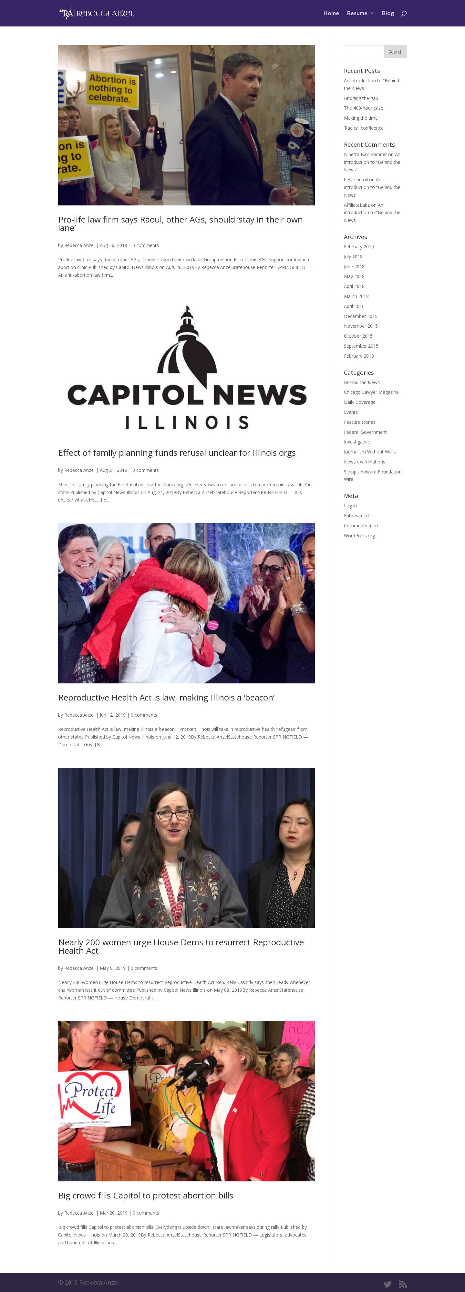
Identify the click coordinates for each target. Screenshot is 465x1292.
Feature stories (360, 422)
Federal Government (365, 432)
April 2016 (354, 306)
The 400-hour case (363, 108)
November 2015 (361, 326)
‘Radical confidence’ (364, 128)
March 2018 (356, 296)
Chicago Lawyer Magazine (371, 392)
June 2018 (354, 266)
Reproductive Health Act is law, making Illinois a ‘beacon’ (166, 697)
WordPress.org (359, 535)
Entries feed (356, 515)
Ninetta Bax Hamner (365, 154)
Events (351, 412)
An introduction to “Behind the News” (372, 162)
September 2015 (361, 346)
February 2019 (359, 246)
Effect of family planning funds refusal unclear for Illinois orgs (177, 452)
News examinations (364, 462)
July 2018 (353, 256)
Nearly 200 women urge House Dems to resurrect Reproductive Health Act (181, 946)
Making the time (361, 118)
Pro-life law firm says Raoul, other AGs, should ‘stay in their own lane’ (180, 224)
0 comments (145, 245)
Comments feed (361, 525)
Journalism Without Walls (370, 452)
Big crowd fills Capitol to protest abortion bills (145, 1195)
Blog (388, 13)
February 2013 (359, 356)
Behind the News (362, 382)
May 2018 (354, 276)
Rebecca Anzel (79, 245)
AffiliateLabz (357, 205)
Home (331, 13)
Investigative (357, 442)
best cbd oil (356, 179)
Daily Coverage (360, 402)
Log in (350, 505)
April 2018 (354, 286)
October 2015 (358, 336)
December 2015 (360, 316)
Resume (357, 13)
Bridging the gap (361, 98)
